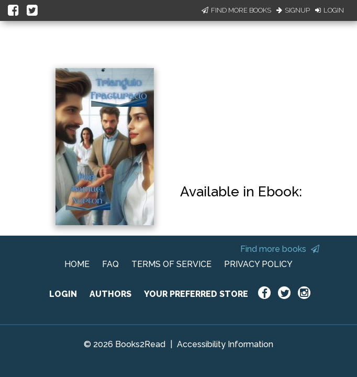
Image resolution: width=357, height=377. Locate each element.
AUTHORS (110, 294)
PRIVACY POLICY (258, 264)
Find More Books (236, 10)
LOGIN (63, 294)
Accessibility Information (225, 344)
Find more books (279, 249)
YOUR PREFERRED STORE (196, 294)
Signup (293, 10)
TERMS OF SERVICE (171, 264)
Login (329, 10)
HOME (77, 264)
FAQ (110, 264)
